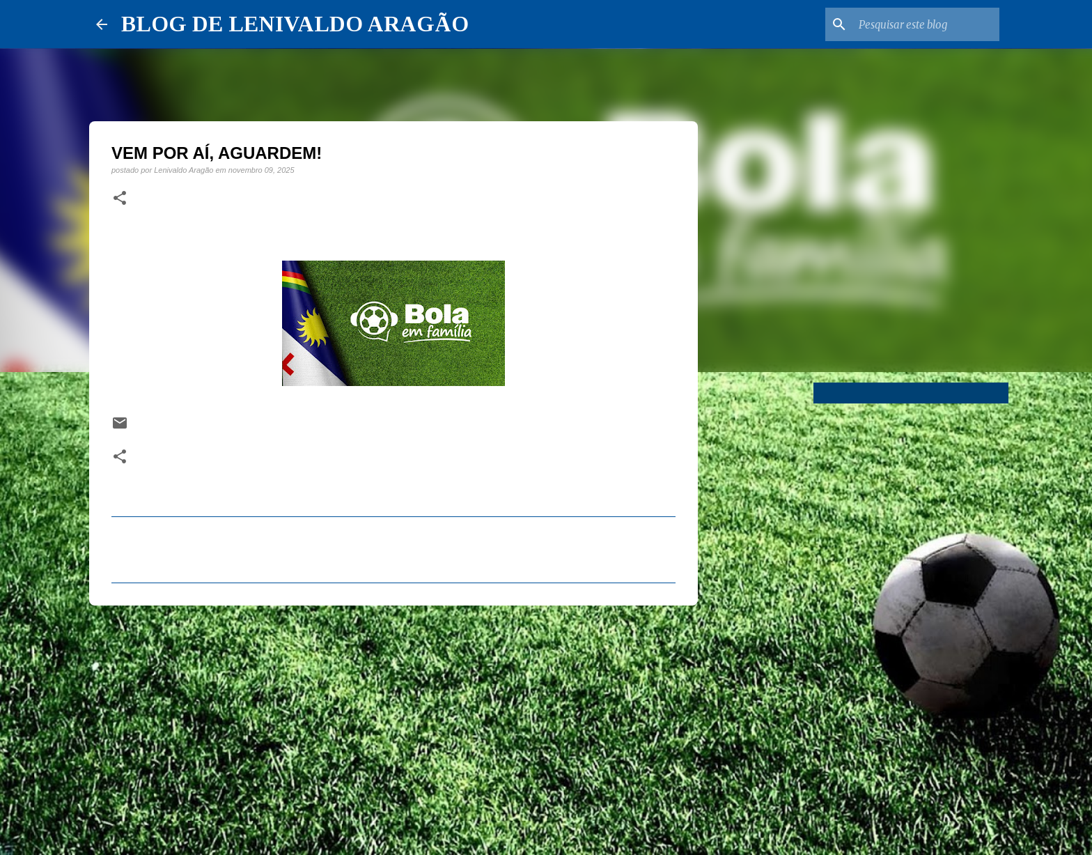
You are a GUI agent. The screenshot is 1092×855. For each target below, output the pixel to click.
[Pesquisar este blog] (926, 24)
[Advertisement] (393, 724)
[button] (119, 199)
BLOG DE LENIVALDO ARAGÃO (295, 23)
